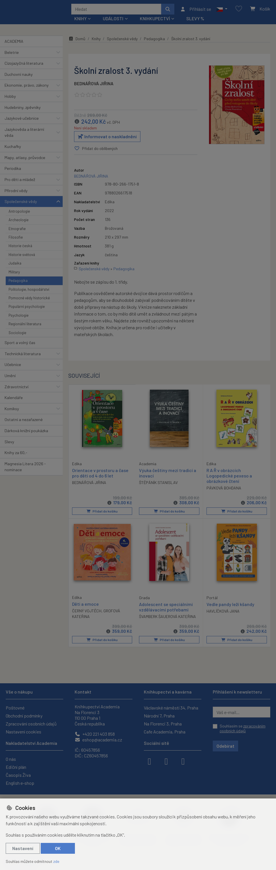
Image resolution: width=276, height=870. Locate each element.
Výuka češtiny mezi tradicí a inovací (167, 474)
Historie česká (20, 247)
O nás (11, 759)
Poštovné (15, 707)
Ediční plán (16, 767)
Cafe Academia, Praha (164, 731)
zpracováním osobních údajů (242, 728)
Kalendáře (14, 399)
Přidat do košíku (102, 513)
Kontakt (83, 691)
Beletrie (12, 54)
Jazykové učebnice (22, 120)
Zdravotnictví (16, 388)
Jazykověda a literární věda (24, 134)
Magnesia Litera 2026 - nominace (25, 468)
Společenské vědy (21, 203)
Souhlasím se (242, 728)
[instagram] (166, 761)
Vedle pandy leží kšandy (230, 606)
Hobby (10, 98)
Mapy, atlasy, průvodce (25, 159)
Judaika (15, 265)
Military (14, 274)
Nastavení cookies (23, 731)
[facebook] (149, 761)
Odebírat (225, 746)
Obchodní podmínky (24, 715)
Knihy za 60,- (16, 454)
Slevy (9, 443)
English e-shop (20, 783)
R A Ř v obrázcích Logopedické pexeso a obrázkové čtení (229, 477)
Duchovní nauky (19, 76)
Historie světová (22, 256)
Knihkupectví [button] (155, 20)
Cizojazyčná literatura (24, 65)
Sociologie (17, 334)
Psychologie (18, 317)
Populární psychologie (27, 308)
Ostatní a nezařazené (24, 421)
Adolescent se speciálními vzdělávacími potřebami (166, 608)
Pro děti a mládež (20, 181)
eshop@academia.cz (98, 739)
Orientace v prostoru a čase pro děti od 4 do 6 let (100, 474)
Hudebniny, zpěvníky (23, 109)
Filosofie (16, 239)
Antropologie (19, 213)
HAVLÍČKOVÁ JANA (223, 612)
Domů (76, 40)
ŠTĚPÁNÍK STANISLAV (158, 484)
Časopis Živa (18, 775)
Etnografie (17, 230)
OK (58, 848)
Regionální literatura (25, 326)
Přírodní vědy (16, 192)
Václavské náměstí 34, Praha (171, 707)
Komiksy (12, 410)
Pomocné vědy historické (29, 300)
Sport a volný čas (20, 344)
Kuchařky (13, 148)
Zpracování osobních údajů (31, 723)
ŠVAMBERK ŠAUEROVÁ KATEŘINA (167, 618)
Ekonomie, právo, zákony (27, 87)
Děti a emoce (85, 605)
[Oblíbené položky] (239, 10)
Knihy (96, 40)
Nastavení (22, 848)
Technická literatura (23, 355)
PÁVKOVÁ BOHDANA (224, 489)
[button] (221, 10)
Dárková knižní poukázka (26, 432)
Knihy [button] (80, 20)
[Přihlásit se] (195, 10)
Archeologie (18, 221)
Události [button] (113, 20)
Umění (10, 377)
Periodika (13, 170)
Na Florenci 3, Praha (163, 723)
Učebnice (13, 366)
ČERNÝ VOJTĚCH (86, 612)
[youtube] (183, 761)
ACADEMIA (14, 43)
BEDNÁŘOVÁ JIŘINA (93, 85)
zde (56, 861)
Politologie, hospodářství (29, 291)
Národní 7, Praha (159, 715)
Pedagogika (18, 282)
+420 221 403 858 (95, 734)
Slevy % (195, 20)
